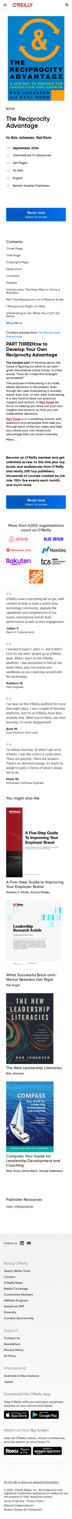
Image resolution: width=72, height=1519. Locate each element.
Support (11, 1330)
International (15, 1368)
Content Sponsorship (19, 1318)
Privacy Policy (13, 1350)
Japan (8, 1382)
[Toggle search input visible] (67, 5)
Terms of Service (14, 1501)
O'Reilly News (13, 1283)
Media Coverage (16, 1289)
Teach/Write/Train (17, 1271)
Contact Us (12, 1338)
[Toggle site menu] (5, 5)
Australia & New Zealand (21, 1376)
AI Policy (10, 1356)
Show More (14, 323)
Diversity (10, 1312)
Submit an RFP (14, 1306)
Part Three (46, 402)
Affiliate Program (16, 1300)
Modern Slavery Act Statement (23, 1509)
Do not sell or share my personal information (31, 1482)
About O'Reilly (16, 1263)
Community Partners (18, 1295)
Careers (9, 1277)
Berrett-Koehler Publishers (31, 185)
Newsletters (12, 1344)
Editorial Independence (18, 1505)
